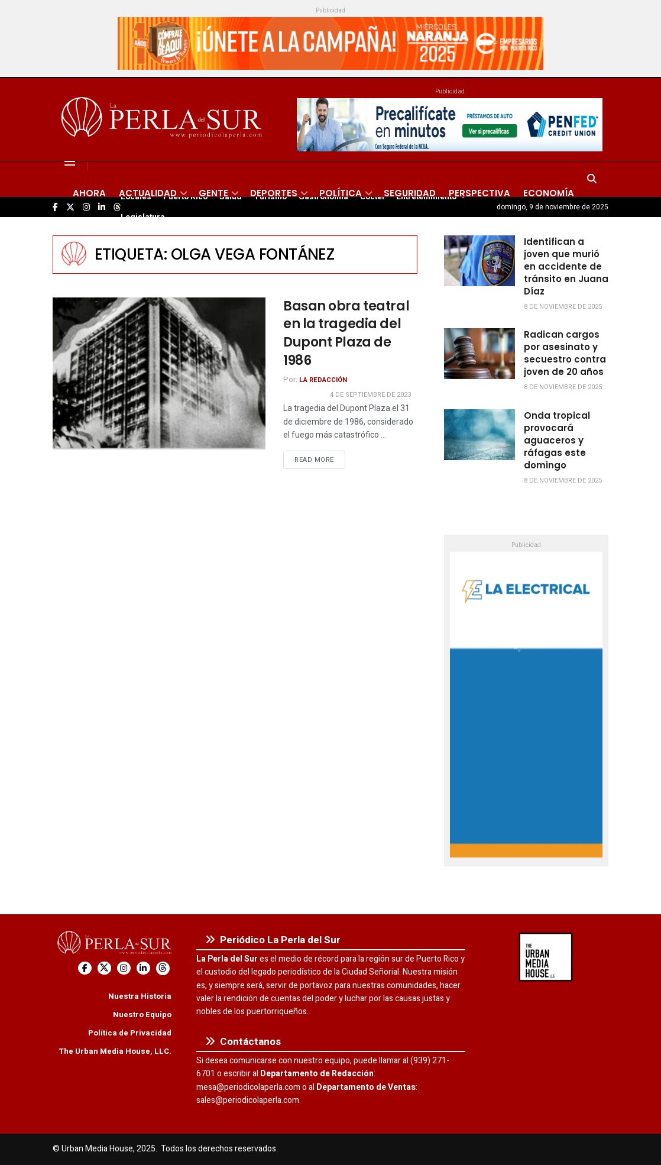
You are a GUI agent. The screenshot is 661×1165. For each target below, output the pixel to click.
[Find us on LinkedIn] (143, 968)
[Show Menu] (69, 161)
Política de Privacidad (129, 1032)
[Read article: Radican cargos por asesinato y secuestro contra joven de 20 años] (479, 353)
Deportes (273, 193)
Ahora (89, 193)
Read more (319, 459)
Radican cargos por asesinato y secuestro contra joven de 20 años (565, 353)
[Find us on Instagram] (124, 968)
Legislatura (143, 217)
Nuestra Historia (139, 996)
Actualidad (148, 193)
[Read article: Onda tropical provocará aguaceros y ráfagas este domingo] (479, 434)
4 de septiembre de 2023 (370, 395)
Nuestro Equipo (142, 1014)
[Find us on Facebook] (85, 968)
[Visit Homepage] (163, 119)
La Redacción (323, 380)
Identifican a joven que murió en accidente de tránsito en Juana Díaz (566, 266)
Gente (213, 193)
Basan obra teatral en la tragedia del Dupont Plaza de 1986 (346, 333)
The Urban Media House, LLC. (115, 1051)
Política (340, 193)
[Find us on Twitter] (104, 968)
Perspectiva (479, 193)
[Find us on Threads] (163, 968)
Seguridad (410, 193)
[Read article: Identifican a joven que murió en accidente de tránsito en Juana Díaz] (479, 260)
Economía (548, 193)
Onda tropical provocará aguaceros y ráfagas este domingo (557, 440)
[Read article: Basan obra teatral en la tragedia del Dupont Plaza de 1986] (159, 373)
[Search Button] (592, 179)
